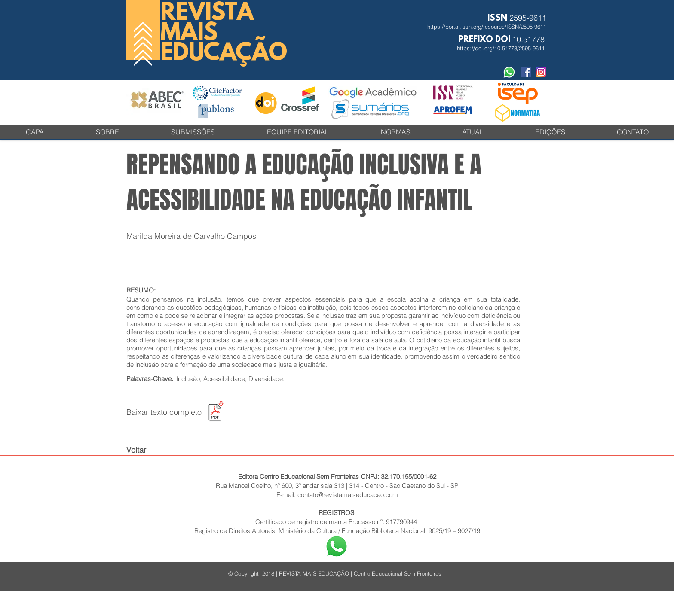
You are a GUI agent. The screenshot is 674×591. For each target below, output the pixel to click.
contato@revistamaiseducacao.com (347, 494)
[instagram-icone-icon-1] (541, 72)
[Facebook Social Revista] (526, 72)
